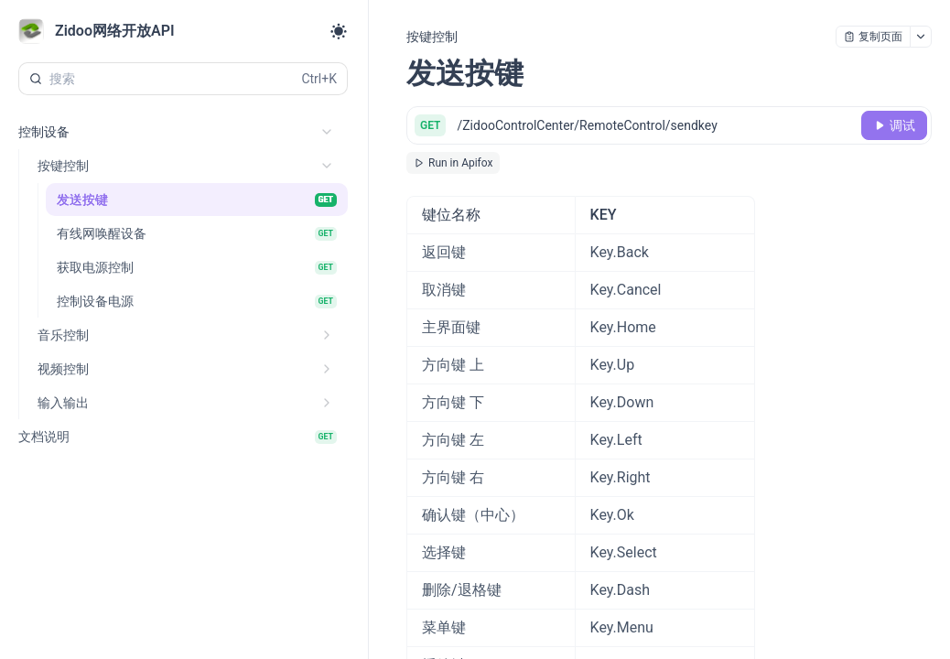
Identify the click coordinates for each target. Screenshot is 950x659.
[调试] (894, 125)
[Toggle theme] (338, 31)
